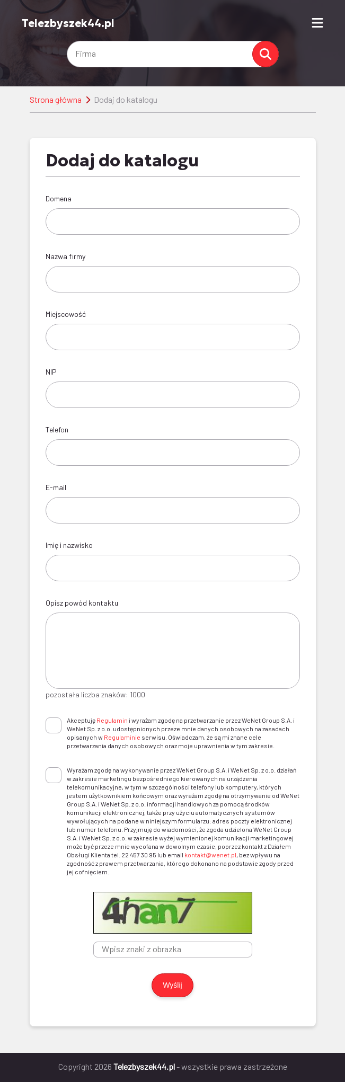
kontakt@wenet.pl (210, 854)
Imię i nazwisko (69, 544)
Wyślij (172, 985)
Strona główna (56, 99)
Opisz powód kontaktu (82, 602)
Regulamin (112, 720)
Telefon (57, 429)
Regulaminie (122, 737)
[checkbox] (53, 725)
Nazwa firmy (65, 256)
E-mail (56, 487)
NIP (51, 371)
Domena (59, 198)
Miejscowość (66, 313)
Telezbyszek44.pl (68, 23)
